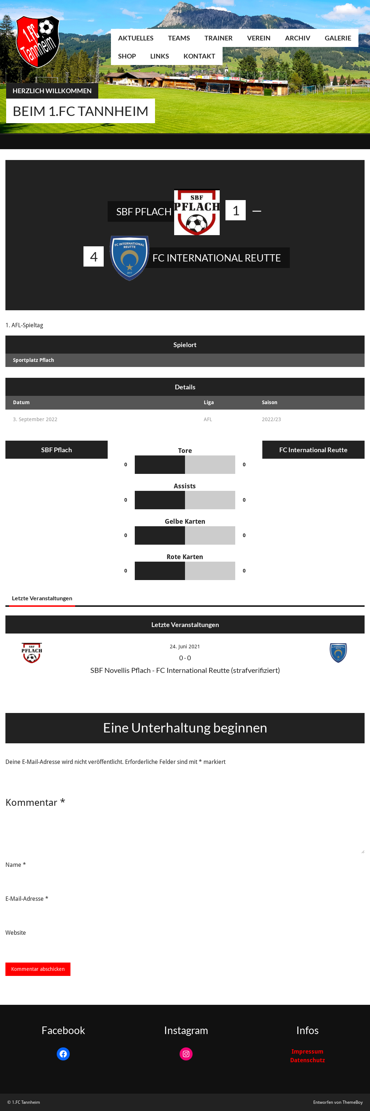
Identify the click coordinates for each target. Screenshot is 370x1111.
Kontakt (199, 56)
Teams (179, 38)
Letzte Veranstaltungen (42, 598)
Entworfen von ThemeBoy (338, 1102)
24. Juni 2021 (185, 646)
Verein (259, 38)
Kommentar (35, 802)
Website (15, 932)
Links (159, 56)
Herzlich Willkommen (52, 91)
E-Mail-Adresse (26, 898)
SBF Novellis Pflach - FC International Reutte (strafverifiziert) (185, 670)
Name (15, 864)
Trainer (219, 38)
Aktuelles (136, 38)
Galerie (338, 38)
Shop (127, 56)
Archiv (297, 38)
